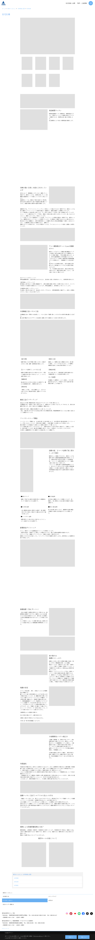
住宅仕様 (16, 881)
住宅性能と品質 (70, 3)
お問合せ (50, 900)
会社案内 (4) (6, 896)
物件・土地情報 (82, 3)
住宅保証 (16, 885)
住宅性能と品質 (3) (7, 900)
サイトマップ (6, 928)
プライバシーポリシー (38, 936)
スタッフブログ (52, 896)
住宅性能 (16, 878)
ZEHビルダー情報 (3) (8, 904)
